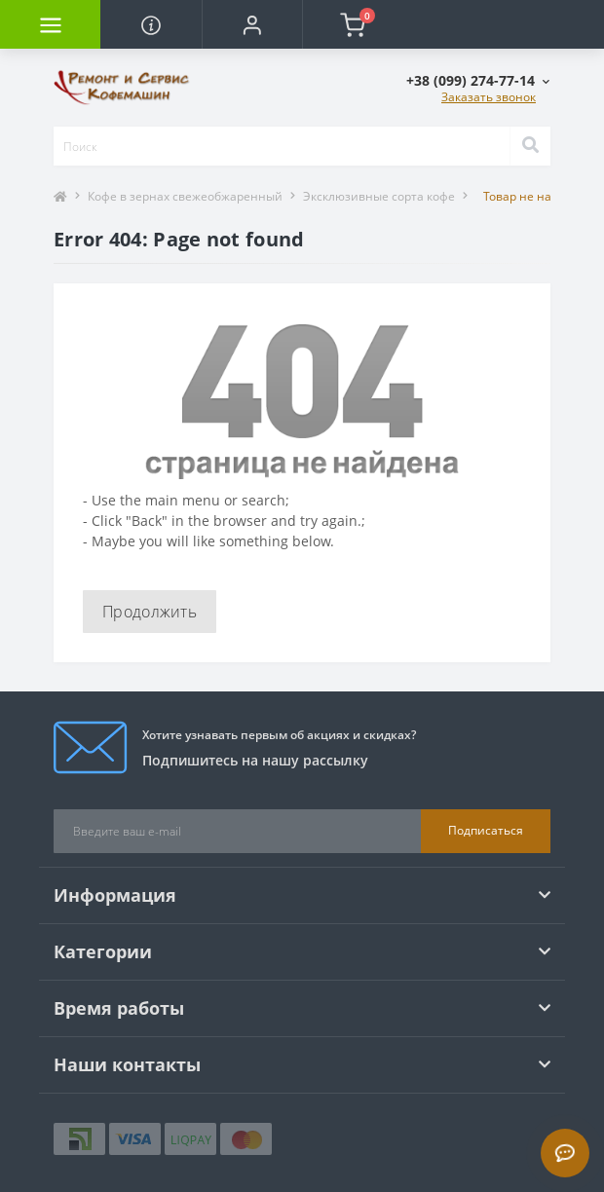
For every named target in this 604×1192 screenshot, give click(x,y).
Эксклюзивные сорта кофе (379, 196)
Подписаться (485, 830)
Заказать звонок (488, 97)
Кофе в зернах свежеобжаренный (185, 196)
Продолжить (149, 611)
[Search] (530, 146)
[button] (252, 24)
